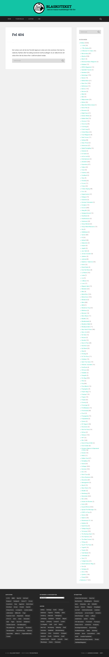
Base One (84, 83)
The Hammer (85, 536)
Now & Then (85, 343)
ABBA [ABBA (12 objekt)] (13, 598)
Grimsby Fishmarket (87, 202)
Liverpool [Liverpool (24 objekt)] (56, 621)
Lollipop (84, 281)
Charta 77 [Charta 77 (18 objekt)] (23, 601)
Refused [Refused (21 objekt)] (27, 615)
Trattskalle (84, 555)
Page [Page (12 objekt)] (24, 613)
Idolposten (85, 243)
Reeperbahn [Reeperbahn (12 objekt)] (20, 615)
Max (83, 291)
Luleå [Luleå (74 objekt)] (50, 624)
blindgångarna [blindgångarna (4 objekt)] (88, 601)
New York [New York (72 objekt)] (43, 627)
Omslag (84, 354)
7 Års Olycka (85, 48)
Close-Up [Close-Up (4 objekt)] (96, 601)
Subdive (84, 523)
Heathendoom (86, 218)
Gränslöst (84, 199)
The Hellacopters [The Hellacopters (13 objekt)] (21, 624)
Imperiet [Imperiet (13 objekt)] (28, 607)
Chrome (84, 121)
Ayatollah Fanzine (87, 70)
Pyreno (84, 421)
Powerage (84, 405)
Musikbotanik (85, 321)
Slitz (83, 499)
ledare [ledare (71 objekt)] (87, 615)
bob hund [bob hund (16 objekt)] (25, 598)
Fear (83, 170)
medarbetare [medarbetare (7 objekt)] (78, 618)
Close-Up (84, 124)
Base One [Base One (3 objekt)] (91, 598)
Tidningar (20, 19)
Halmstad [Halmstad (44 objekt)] (50, 615)
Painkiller (84, 373)
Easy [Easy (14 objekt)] (16, 604)
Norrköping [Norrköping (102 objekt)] (51, 627)
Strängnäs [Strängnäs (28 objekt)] (63, 633)
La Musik (84, 272)
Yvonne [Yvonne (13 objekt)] (8, 636)
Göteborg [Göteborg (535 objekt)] (43, 615)
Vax (83, 566)
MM (83, 305)
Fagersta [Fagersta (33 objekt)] (50, 612)
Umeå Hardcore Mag (87, 564)
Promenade (85, 410)
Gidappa (84, 197)
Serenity (84, 469)
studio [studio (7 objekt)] (76, 636)
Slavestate (84, 496)
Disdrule (84, 151)
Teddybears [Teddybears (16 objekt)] (27, 621)
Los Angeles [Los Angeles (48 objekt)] (44, 624)
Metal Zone (85, 297)
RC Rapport (85, 424)
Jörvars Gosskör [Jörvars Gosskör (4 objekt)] (89, 613)
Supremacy (85, 526)
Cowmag (84, 126)
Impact (83, 245)
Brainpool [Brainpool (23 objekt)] (8, 601)
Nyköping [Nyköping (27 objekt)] (58, 627)
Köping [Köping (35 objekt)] (42, 621)
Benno (83, 89)
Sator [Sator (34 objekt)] (14, 618)
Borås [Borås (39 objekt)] (54, 609)
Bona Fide (84, 107)
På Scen (84, 370)
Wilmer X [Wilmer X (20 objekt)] (17, 633)
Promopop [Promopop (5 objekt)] (97, 621)
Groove (84, 207)
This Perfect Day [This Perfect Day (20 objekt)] (20, 630)
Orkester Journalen (87, 364)
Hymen (84, 235)
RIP (83, 437)
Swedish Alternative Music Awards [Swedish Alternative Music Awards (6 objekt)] (83, 639)
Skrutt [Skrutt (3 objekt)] (83, 633)
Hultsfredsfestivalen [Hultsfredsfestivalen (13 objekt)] (87, 610)
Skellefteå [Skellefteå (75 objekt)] (50, 630)
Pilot (83, 381)
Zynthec (84, 574)
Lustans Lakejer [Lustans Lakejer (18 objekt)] (28, 610)
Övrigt (83, 577)
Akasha (84, 56)
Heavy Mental (85, 224)
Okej (83, 351)
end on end (85, 156)
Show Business (86, 477)
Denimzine (84, 145)
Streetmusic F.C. (86, 520)
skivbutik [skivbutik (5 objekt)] (77, 633)
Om (39, 19)
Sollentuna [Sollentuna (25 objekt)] (43, 633)
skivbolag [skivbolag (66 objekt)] (94, 630)
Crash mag (85, 129)
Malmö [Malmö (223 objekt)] (60, 624)
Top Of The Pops (86, 545)
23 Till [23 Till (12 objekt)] (7, 598)
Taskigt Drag (85, 528)
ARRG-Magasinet (86, 67)
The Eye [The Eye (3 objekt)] (97, 639)
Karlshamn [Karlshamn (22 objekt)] (51, 618)
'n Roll (83, 45)
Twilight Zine (85, 561)
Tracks (83, 550)
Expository (85, 164)
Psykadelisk (85, 418)
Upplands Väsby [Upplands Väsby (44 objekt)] (45, 639)
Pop (83, 383)
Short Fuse (85, 474)
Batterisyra (85, 86)
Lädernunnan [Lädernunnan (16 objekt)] (9, 613)
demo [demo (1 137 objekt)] (76, 604)
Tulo (83, 558)
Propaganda (85, 416)
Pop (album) (85, 386)
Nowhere (84, 345)
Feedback (84, 175)
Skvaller (84, 490)
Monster (84, 313)
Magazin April (85, 286)
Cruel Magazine (86, 135)
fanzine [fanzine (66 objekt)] (77, 607)
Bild (83, 97)
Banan (83, 78)
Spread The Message (88, 509)
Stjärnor (84, 518)
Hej (82, 229)
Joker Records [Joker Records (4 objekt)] (79, 613)
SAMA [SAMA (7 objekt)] (88, 630)
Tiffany (84, 542)
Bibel (83, 94)
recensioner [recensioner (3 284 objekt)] (88, 624)
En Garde (84, 153)
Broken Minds (85, 116)
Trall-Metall (85, 553)
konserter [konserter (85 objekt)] (98, 613)
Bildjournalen (85, 99)
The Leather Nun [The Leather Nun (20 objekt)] (10, 627)
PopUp (83, 399)
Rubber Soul (85, 458)
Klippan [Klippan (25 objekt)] (64, 618)
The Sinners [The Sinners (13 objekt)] (28, 627)
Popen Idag (85, 391)
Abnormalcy (85, 53)
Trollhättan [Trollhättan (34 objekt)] (56, 636)
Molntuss (84, 310)
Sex (83, 472)
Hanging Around (86, 213)
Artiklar (82, 43)
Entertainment (85, 159)
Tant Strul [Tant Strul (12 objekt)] (19, 621)
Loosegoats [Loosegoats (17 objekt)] (19, 610)
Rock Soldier (85, 445)
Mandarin (84, 289)
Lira (83, 278)
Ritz (83, 440)
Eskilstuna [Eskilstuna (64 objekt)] (43, 612)
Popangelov (85, 389)
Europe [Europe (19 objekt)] (15, 607)
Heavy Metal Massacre (88, 226)
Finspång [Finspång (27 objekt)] (57, 612)
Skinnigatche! (85, 482)
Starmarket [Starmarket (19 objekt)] (26, 618)
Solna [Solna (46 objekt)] (49, 633)
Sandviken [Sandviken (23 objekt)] (43, 630)
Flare (83, 178)
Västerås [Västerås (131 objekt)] (60, 639)
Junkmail (84, 259)
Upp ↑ (102, 653)
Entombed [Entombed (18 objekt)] (9, 607)
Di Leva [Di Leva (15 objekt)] (30, 601)
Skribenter (83, 580)
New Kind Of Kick (86, 329)
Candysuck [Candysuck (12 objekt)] (16, 601)
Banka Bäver (85, 80)
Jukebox (84, 256)
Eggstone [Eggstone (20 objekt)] (21, 604)
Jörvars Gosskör (86, 253)
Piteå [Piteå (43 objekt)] (64, 627)
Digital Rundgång (86, 148)
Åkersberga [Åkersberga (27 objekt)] (44, 642)
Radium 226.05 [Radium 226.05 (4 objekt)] (79, 624)
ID (82, 237)
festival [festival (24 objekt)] (83, 607)
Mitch (83, 302)
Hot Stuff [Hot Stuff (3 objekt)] (77, 610)
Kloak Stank (85, 267)
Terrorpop (84, 531)
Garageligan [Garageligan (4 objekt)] (97, 607)
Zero (83, 572)
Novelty (84, 340)
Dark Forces (85, 137)
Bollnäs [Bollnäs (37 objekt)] (42, 609)
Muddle (84, 318)
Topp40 (84, 547)
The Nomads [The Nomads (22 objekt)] (20, 627)
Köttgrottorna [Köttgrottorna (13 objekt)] (10, 610)
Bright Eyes (85, 113)
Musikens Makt (86, 324)
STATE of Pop (86, 512)
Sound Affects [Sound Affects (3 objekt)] (91, 633)
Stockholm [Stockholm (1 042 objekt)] (56, 633)
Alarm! (83, 59)
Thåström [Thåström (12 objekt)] (29, 630)
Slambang (84, 493)
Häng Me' (84, 210)
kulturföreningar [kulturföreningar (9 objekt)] (79, 615)
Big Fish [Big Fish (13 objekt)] (19, 598)
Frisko (83, 186)
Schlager (84, 466)
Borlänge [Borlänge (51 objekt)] (49, 609)
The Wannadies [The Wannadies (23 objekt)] (10, 630)
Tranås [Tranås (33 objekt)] (49, 636)
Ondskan (84, 359)
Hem (9, 19)
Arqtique (84, 64)
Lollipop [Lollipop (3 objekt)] (93, 615)
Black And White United (88, 105)
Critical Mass (85, 132)
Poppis (83, 397)
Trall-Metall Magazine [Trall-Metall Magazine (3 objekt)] (80, 642)
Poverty (84, 402)
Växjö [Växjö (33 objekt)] (66, 639)
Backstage (85, 75)
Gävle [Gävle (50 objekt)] (63, 612)
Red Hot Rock (85, 429)
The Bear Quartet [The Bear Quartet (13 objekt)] (10, 624)
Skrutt (83, 485)
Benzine (84, 91)
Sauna (83, 463)
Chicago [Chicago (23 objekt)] (61, 609)
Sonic (83, 504)
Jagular (84, 248)
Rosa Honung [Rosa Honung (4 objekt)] (92, 627)
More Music (85, 316)
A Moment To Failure (87, 51)
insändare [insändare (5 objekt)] (97, 610)
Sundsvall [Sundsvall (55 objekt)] (43, 636)
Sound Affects (86, 507)
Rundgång (84, 461)
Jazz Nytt (84, 251)
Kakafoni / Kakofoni (87, 262)
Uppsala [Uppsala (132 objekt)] (53, 639)
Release (84, 435)
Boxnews (84, 110)
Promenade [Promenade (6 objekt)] (89, 621)
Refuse (84, 432)
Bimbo (83, 102)
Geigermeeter (85, 194)
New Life (84, 332)
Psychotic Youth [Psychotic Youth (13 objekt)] (10, 615)
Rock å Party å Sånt (87, 443)
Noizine (84, 337)
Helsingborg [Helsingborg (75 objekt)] (58, 615)
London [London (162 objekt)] (63, 621)
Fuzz (83, 191)
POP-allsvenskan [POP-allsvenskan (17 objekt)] (79, 621)
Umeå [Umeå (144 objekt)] (62, 636)
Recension (85, 427)
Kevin (83, 264)
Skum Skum (85, 488)
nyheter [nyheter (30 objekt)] (86, 618)
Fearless (84, 172)
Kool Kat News (86, 270)
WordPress (34, 653)
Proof (83, 413)
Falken (83, 167)
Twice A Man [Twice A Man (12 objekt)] (9, 633)
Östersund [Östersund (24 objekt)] (57, 642)
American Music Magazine (89, 61)
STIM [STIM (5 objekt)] (98, 633)
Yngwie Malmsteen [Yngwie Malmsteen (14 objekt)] (26, 633)
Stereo (83, 515)
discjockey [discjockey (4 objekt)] (83, 604)
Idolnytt (84, 240)
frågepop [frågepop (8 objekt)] (89, 607)
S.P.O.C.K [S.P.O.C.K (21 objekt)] (8, 618)
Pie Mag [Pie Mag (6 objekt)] (92, 618)
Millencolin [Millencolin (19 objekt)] (17, 613)
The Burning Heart (87, 534)
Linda (83, 275)
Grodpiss (84, 205)
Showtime (84, 480)
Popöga (84, 394)
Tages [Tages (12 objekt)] (12, 621)
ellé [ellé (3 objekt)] (89, 604)
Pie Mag (84, 378)
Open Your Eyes (86, 362)
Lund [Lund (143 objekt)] (55, 624)
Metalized (84, 299)
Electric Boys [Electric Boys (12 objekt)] (29, 604)
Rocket (84, 453)
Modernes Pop (86, 308)
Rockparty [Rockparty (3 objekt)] (95, 624)
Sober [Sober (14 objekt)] (19, 618)
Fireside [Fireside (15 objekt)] (22, 607)
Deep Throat (85, 143)
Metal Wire (85, 294)
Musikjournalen (86, 327)
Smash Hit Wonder (87, 501)
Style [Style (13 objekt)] (7, 621)
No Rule (84, 335)
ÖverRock (84, 367)
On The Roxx (85, 356)
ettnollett (84, 161)
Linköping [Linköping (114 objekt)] (49, 621)
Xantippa (84, 569)
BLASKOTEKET (15, 653)
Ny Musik (84, 348)
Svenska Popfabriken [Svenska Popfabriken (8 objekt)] (86, 636)
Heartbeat (84, 216)
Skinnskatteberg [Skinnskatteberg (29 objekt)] (60, 630)
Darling (83, 140)
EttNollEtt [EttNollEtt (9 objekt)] (94, 604)
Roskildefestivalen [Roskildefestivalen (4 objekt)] (79, 630)
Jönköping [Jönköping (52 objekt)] (43, 618)
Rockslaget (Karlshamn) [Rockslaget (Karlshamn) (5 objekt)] (81, 627)
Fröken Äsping (86, 189)
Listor (30, 19)
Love (83, 283)
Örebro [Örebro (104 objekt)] (51, 642)
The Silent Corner (86, 539)
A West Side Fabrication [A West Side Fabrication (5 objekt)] (81, 598)
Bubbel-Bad (85, 118)
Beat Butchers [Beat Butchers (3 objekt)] (78, 601)
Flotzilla (84, 180)
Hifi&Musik (85, 232)
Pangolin (84, 375)
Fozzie (83, 183)
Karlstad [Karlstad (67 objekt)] (58, 618)
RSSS (83, 455)
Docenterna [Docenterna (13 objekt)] (9, 604)
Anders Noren (93, 653)
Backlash (84, 72)
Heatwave (84, 221)
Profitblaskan (85, 408)
